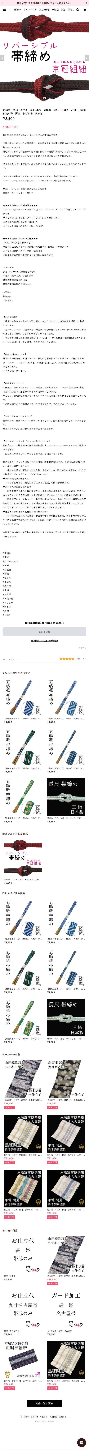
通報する (82, 648)
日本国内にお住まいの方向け (44, 640)
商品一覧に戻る (44, 1403)
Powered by (44, 1421)
